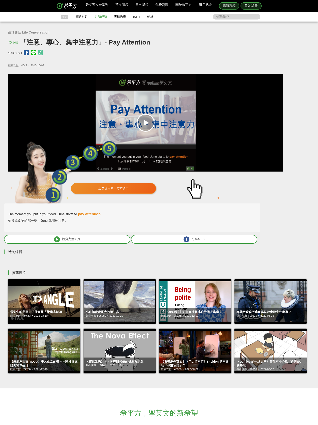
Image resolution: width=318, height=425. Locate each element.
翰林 (150, 16)
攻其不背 (164, 372)
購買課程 (229, 6)
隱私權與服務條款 (207, 372)
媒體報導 (183, 383)
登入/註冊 (251, 6)
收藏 (15, 42)
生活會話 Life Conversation (28, 32)
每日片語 (164, 379)
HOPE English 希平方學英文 (124, 347)
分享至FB (277, 138)
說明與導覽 (204, 375)
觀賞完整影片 (222, 138)
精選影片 (82, 16)
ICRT (136, 16)
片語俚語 (101, 16)
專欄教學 (120, 16)
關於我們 (183, 379)
